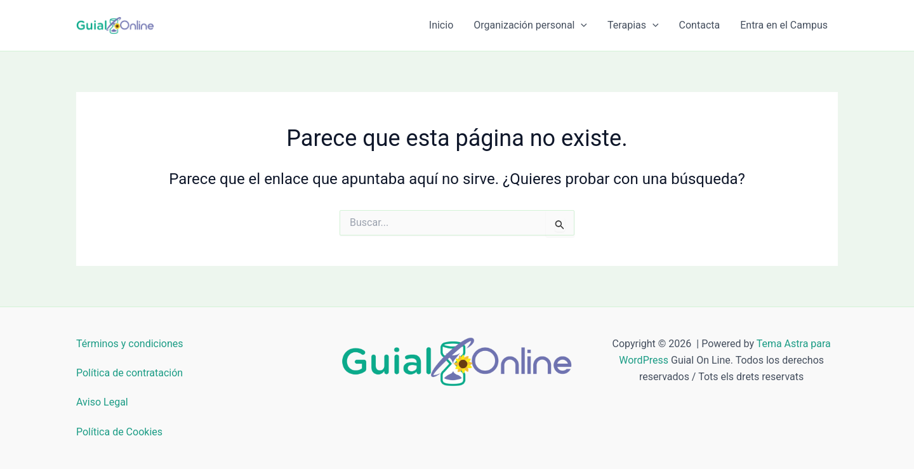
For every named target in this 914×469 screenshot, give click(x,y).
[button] (580, 25)
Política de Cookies (119, 432)
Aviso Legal (102, 402)
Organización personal (530, 25)
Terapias (633, 25)
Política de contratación (129, 373)
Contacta (699, 25)
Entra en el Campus (784, 25)
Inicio (441, 25)
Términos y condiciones (129, 344)
